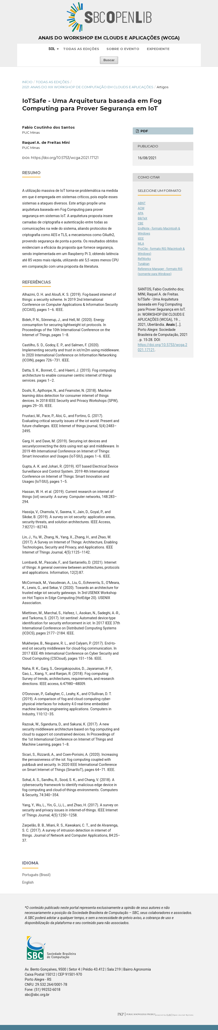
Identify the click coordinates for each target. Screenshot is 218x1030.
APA (140, 213)
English (28, 882)
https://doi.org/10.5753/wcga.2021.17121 (65, 157)
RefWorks (144, 259)
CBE (140, 223)
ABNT (142, 203)
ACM (141, 208)
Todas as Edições (81, 49)
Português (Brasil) (36, 875)
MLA (141, 243)
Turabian (143, 264)
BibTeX (142, 218)
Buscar (109, 60)
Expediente (158, 49)
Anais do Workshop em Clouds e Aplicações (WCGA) (109, 38)
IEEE (141, 238)
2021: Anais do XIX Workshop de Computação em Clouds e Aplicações (87, 87)
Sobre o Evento (122, 49)
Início (27, 82)
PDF (144, 131)
